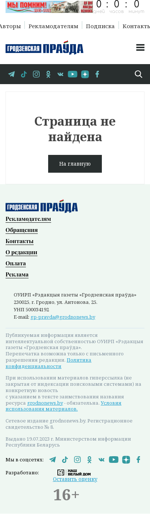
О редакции (21, 252)
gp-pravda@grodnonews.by (62, 317)
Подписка (100, 25)
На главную (75, 163)
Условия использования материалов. (63, 405)
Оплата (16, 263)
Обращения (22, 229)
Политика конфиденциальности (48, 363)
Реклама (17, 274)
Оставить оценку (75, 479)
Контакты (20, 241)
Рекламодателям (53, 25)
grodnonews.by (45, 402)
